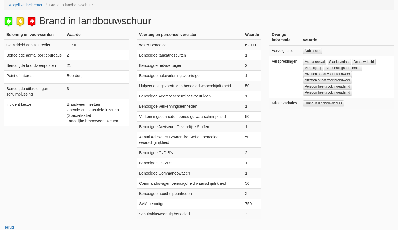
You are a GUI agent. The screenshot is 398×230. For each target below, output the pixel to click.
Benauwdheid (364, 62)
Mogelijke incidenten (25, 5)
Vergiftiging (313, 68)
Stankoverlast (339, 62)
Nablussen (313, 51)
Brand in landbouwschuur (323, 103)
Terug (9, 227)
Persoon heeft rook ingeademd (327, 86)
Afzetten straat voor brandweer (327, 74)
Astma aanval (315, 62)
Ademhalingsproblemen (343, 68)
